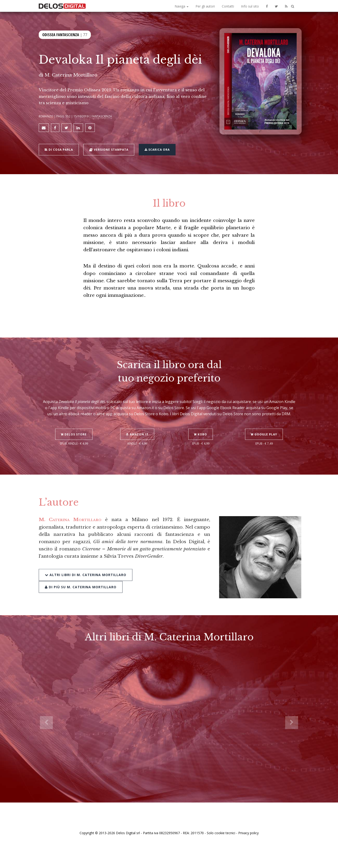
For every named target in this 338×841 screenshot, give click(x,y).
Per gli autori (205, 6)
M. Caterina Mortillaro (71, 75)
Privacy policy (248, 832)
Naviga (181, 6)
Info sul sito (250, 6)
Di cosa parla (59, 149)
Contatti (228, 6)
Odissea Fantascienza (60, 34)
